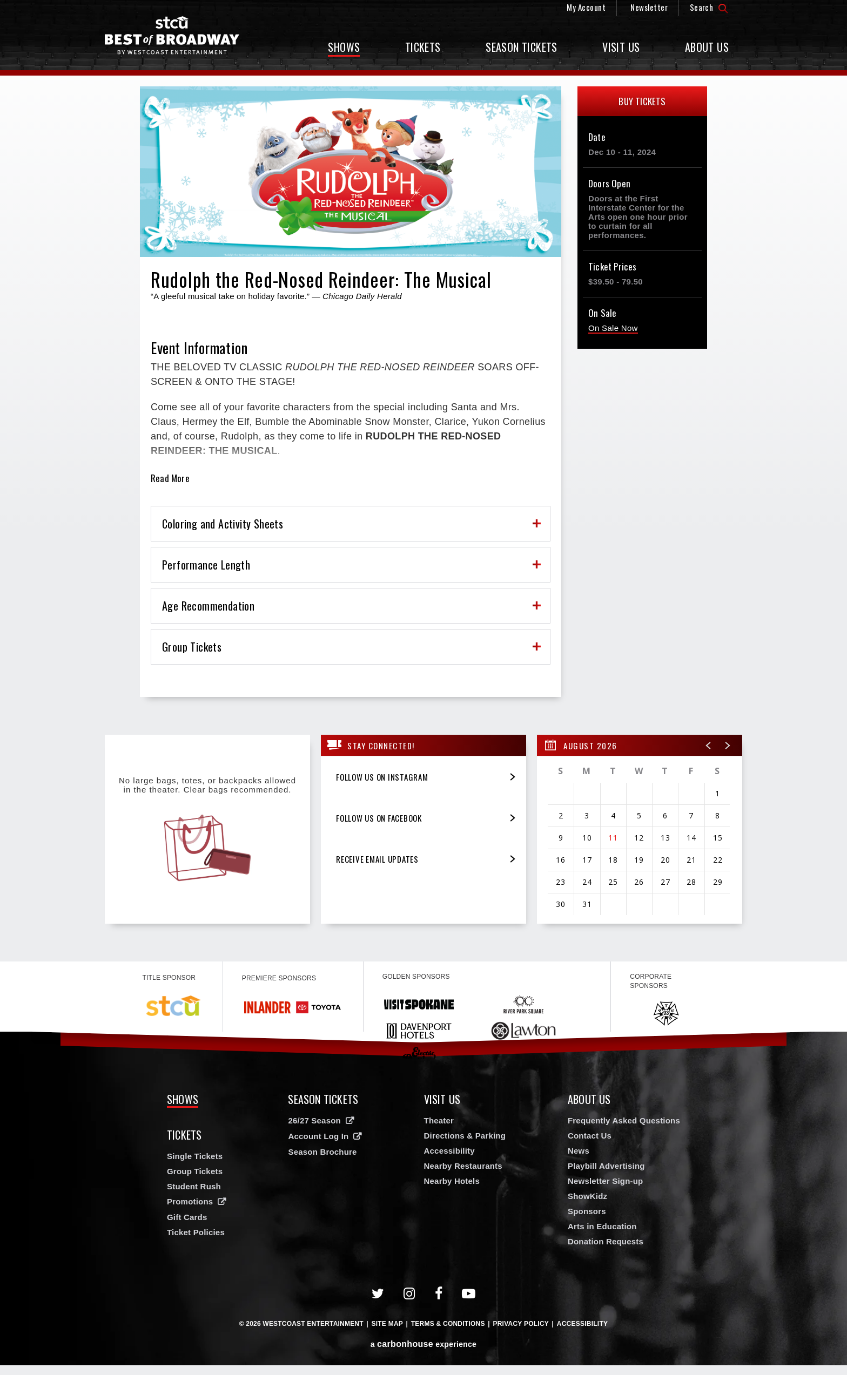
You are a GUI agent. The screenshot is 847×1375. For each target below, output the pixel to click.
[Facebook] (439, 1294)
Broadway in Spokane (172, 35)
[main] (423, 518)
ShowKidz (587, 1196)
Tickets (423, 47)
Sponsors (587, 1211)
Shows (344, 47)
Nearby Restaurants (463, 1165)
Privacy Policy (521, 1323)
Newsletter (649, 7)
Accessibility (449, 1150)
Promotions (190, 1201)
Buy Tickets (642, 101)
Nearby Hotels (452, 1181)
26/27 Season (314, 1120)
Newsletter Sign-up (605, 1181)
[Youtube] (469, 1294)
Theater (439, 1120)
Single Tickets (195, 1156)
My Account (586, 7)
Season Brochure (322, 1151)
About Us (707, 47)
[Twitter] (378, 1294)
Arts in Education (602, 1226)
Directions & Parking (465, 1135)
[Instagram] (409, 1294)
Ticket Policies (196, 1232)
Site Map (387, 1323)
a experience (423, 1344)
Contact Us (589, 1135)
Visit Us (621, 47)
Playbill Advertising (606, 1165)
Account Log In (318, 1136)
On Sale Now (613, 328)
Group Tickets (195, 1171)
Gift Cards (187, 1217)
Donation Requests (605, 1241)
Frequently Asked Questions (624, 1120)
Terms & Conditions (448, 1323)
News (578, 1150)
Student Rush (194, 1186)
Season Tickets (521, 47)
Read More (170, 478)
